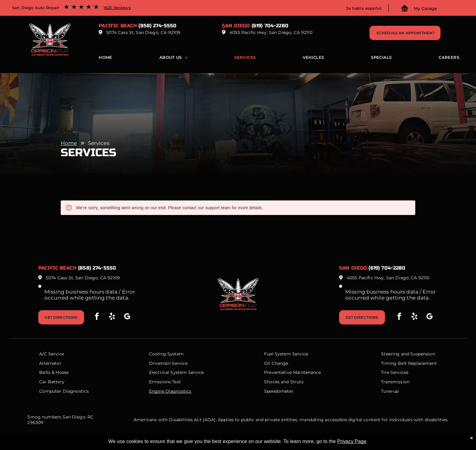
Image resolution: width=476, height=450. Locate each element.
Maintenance (307, 372)
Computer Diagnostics (64, 391)
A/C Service (51, 354)
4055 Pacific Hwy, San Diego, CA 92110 (270, 32)
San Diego (236, 26)
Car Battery (51, 382)
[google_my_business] (127, 317)
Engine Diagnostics (170, 391)
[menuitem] (105, 59)
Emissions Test (165, 382)
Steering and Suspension (408, 354)
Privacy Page (351, 441)
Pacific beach (118, 26)
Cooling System (166, 354)
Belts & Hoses (54, 372)
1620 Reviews (117, 7)
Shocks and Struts (284, 382)
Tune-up (390, 391)
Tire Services (394, 372)
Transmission (395, 382)
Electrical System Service (176, 372)
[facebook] (96, 317)
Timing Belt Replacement (409, 363)
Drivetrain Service (168, 363)
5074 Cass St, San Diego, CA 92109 (143, 32)
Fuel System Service (286, 354)
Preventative (278, 372)
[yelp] (112, 317)
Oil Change (276, 363)
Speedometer (279, 391)
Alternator (50, 363)
